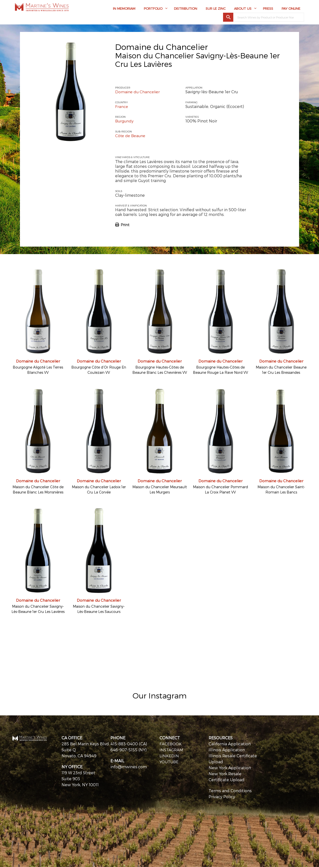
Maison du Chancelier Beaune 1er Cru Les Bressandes (281, 370)
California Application (230, 743)
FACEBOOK (171, 743)
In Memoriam (124, 9)
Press (268, 9)
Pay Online (291, 9)
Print (125, 224)
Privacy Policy (222, 796)
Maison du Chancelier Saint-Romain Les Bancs (281, 489)
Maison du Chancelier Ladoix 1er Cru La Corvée (99, 489)
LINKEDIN (169, 755)
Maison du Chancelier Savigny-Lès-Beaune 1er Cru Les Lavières (38, 608)
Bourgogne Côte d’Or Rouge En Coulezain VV (98, 370)
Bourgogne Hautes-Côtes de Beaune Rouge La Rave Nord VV (220, 370)
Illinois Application (227, 749)
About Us (242, 9)
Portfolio (153, 9)
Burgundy (124, 120)
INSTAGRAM (172, 749)
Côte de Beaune (131, 135)
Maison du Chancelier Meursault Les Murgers (159, 489)
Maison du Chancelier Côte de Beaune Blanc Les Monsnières (38, 489)
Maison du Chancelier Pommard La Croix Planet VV (220, 489)
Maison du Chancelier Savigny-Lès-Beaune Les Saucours (99, 608)
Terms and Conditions (230, 790)
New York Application (230, 767)
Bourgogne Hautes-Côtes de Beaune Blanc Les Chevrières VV (159, 370)
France (121, 106)
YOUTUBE (169, 761)
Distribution (185, 9)
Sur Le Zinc (216, 9)
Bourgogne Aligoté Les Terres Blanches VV (38, 370)
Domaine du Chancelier (161, 46)
